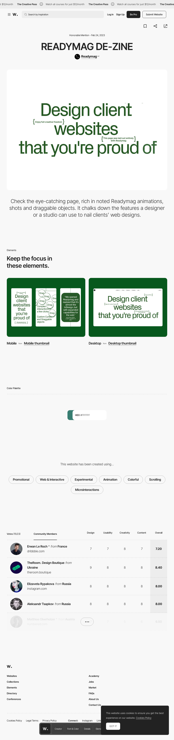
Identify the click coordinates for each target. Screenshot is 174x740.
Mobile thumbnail (36, 343)
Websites (12, 675)
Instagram (87, 720)
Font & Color (73, 728)
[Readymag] (87, 56)
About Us (94, 699)
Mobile (12, 343)
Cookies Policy (14, 720)
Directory (12, 693)
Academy (94, 675)
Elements (100, 728)
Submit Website (154, 14)
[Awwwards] (15, 14)
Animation (110, 479)
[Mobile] (46, 307)
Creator (58, 728)
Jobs (91, 681)
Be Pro (133, 14)
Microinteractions (87, 490)
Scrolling (155, 479)
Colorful (133, 479)
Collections (13, 681)
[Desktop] (128, 307)
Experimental (84, 479)
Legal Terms (32, 720)
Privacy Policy (49, 720)
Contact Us (95, 704)
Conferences (14, 699)
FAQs (91, 693)
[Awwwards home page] (45, 729)
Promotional (21, 479)
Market (92, 687)
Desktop (95, 343)
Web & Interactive (52, 479)
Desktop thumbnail (122, 343)
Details (87, 728)
